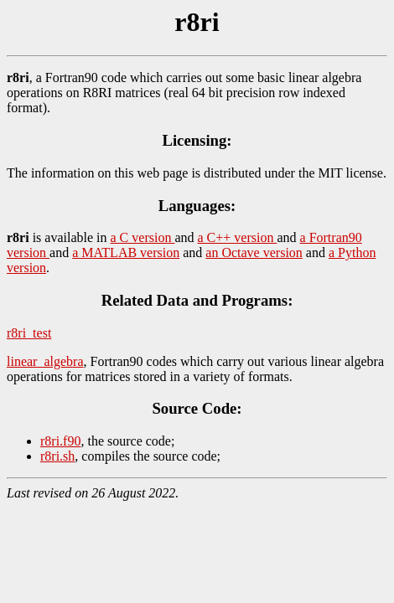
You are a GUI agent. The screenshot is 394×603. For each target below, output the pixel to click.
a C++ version (237, 237)
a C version (143, 237)
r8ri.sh (57, 456)
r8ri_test (29, 333)
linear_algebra (45, 361)
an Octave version (254, 252)
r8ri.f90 (60, 441)
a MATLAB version (125, 252)
